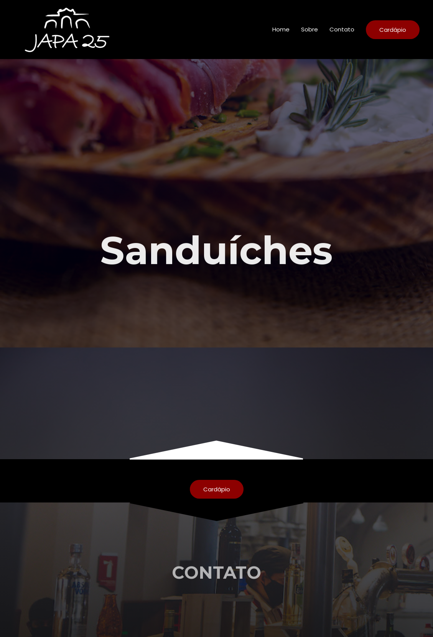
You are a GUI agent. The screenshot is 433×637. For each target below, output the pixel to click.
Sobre (309, 29)
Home (281, 29)
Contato (341, 29)
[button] (217, 489)
